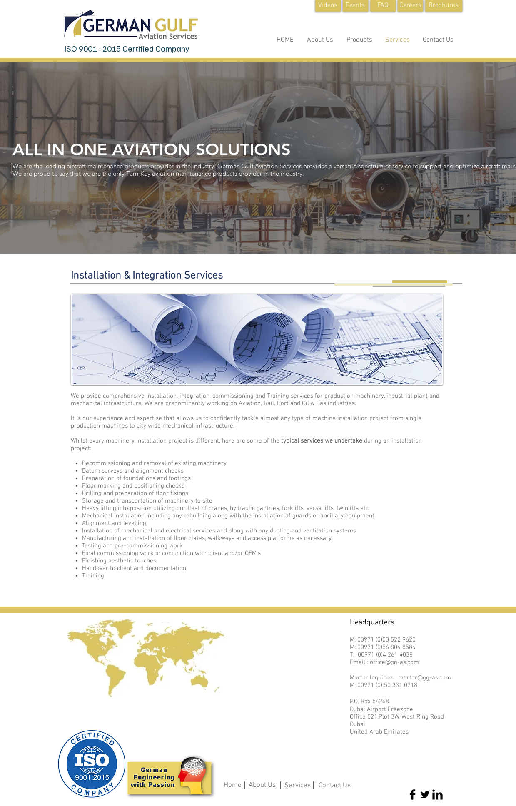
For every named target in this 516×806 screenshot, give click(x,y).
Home (233, 785)
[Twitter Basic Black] (425, 794)
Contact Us (335, 785)
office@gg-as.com (394, 662)
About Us (262, 785)
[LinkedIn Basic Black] (437, 794)
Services (297, 785)
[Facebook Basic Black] (412, 794)
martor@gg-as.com (424, 678)
